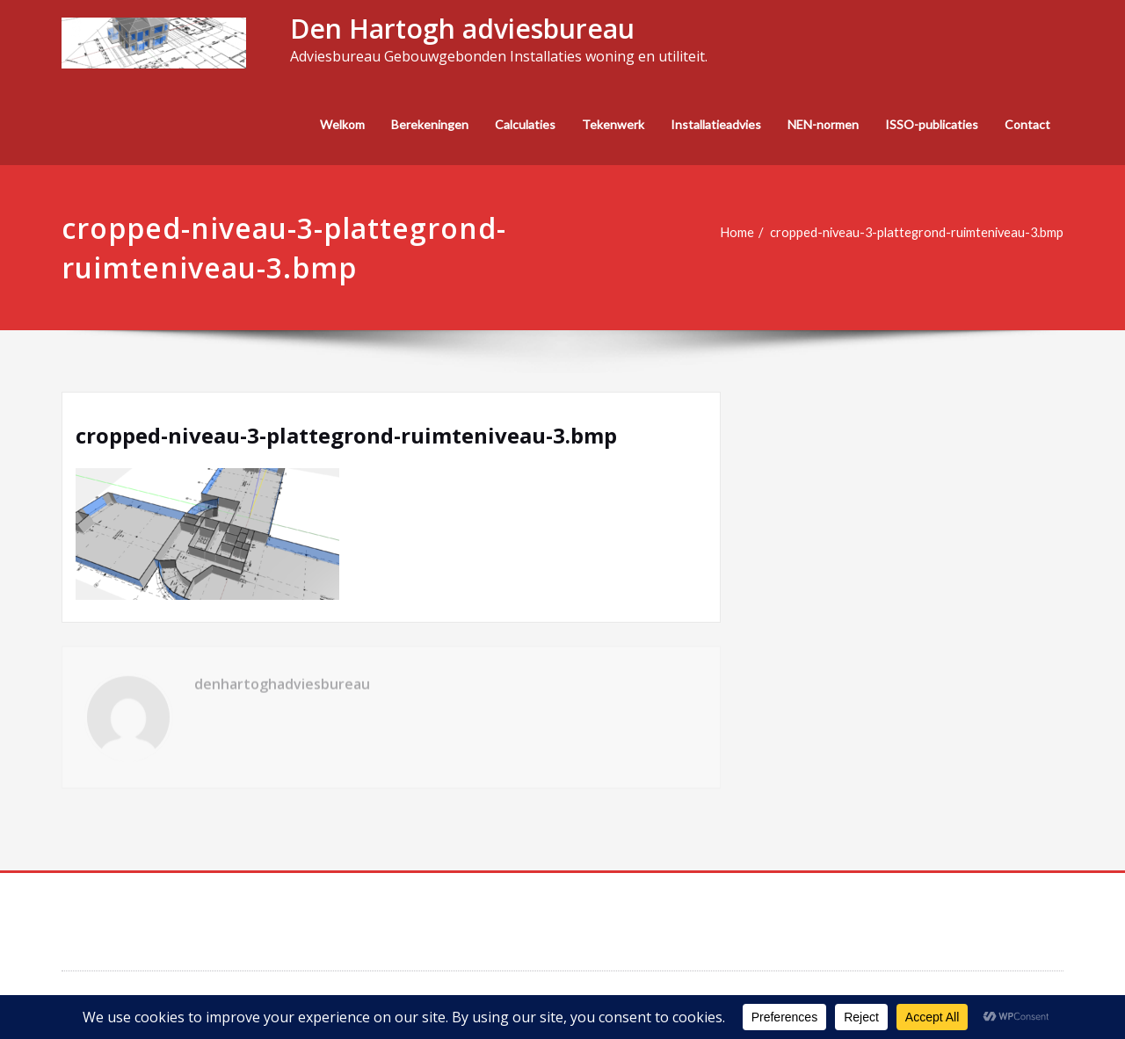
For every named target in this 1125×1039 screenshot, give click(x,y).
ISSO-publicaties (931, 124)
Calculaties (525, 124)
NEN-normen (823, 124)
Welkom (342, 124)
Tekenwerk (613, 124)
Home (728, 233)
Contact (1027, 124)
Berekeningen (429, 124)
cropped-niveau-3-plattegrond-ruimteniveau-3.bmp (912, 233)
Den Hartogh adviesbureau (462, 29)
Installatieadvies (716, 124)
